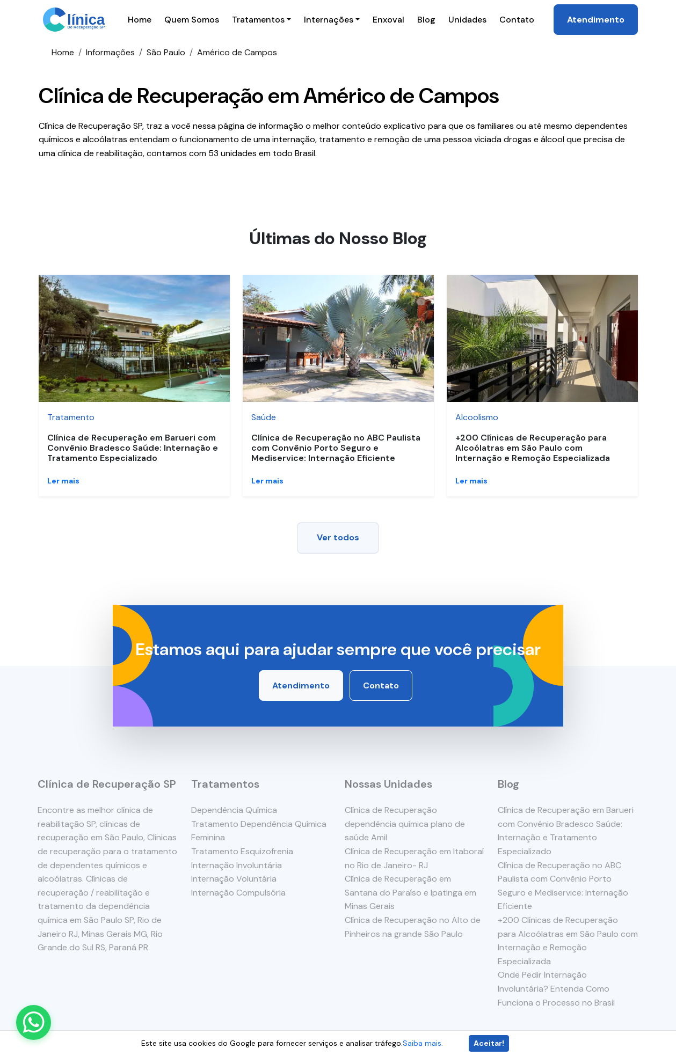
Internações (328, 19)
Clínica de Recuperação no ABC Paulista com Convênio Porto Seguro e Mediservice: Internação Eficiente (335, 448)
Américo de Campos (237, 52)
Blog (426, 19)
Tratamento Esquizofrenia (242, 851)
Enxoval (388, 19)
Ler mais (63, 481)
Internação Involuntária (236, 865)
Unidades (467, 19)
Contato (516, 19)
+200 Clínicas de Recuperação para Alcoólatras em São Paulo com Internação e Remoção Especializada (532, 448)
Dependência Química (234, 810)
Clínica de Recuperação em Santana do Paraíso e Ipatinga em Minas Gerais (410, 892)
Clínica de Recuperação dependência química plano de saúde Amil (404, 823)
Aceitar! (489, 1043)
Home (139, 19)
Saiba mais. (423, 1043)
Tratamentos (258, 19)
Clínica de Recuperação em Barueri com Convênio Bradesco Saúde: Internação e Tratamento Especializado (132, 448)
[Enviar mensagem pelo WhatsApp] (33, 1022)
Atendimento (595, 19)
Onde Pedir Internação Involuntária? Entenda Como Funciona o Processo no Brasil (556, 988)
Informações (110, 52)
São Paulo (166, 52)
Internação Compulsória (238, 892)
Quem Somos (191, 19)
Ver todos (338, 537)
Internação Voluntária (233, 878)
